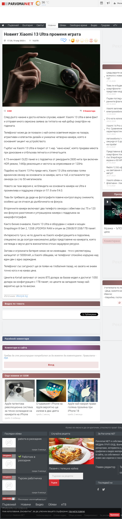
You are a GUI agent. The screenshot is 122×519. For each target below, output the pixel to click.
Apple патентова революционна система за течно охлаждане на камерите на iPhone (50, 409)
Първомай (9, 504)
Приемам (114, 515)
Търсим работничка (30, 483)
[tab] (112, 240)
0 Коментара (89, 110)
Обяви (52, 504)
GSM (9, 110)
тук (6, 358)
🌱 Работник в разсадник (26, 463)
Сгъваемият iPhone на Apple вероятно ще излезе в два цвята (81, 407)
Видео (40, 504)
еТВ (63, 504)
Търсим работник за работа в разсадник (30, 442)
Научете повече (77, 511)
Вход (51, 365)
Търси (54, 483)
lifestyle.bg (22, 296)
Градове (105, 25)
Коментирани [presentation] (112, 240)
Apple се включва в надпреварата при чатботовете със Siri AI (18, 407)
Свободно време (78, 25)
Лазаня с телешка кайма (63, 468)
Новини (52, 25)
